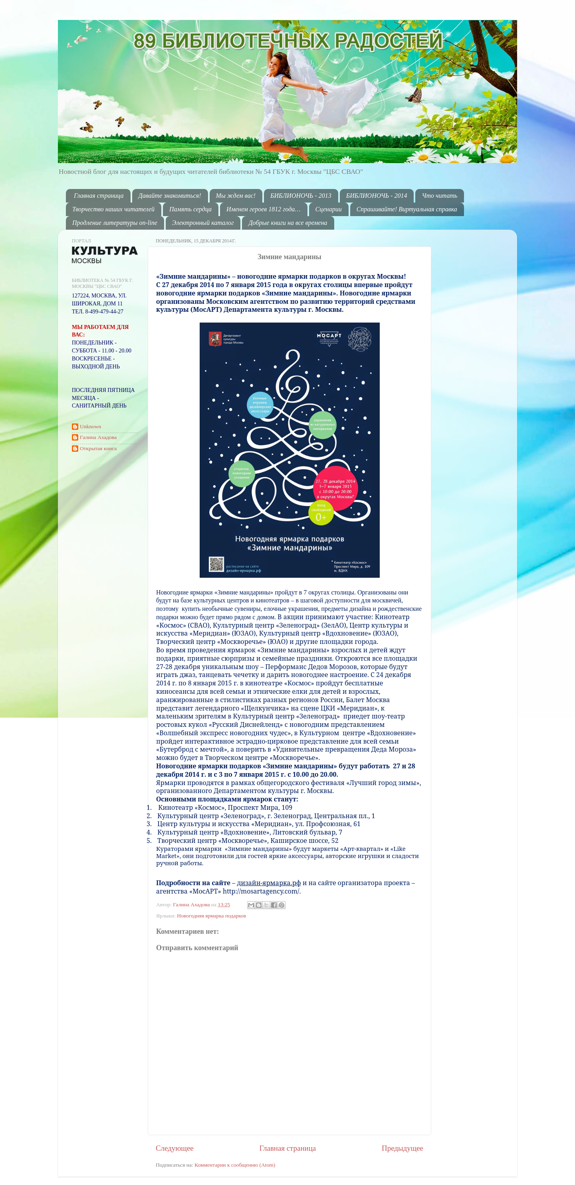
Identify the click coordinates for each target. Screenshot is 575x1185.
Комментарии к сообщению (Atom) (234, 1165)
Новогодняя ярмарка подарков (211, 916)
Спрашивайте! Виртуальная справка (407, 209)
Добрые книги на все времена (287, 222)
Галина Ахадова (192, 904)
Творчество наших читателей (113, 209)
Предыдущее (402, 1148)
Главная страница (99, 195)
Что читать (439, 195)
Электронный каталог (203, 222)
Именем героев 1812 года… (263, 209)
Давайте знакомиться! (170, 195)
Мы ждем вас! (236, 195)
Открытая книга (98, 448)
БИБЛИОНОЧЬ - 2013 (300, 195)
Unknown (90, 426)
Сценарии (328, 209)
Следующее (175, 1148)
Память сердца (190, 209)
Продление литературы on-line (114, 222)
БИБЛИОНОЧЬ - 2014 (376, 195)
